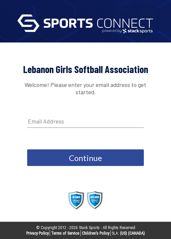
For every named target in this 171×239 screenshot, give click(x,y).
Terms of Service (65, 233)
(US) (123, 233)
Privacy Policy (37, 233)
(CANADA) (136, 233)
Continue (85, 158)
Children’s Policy (95, 233)
